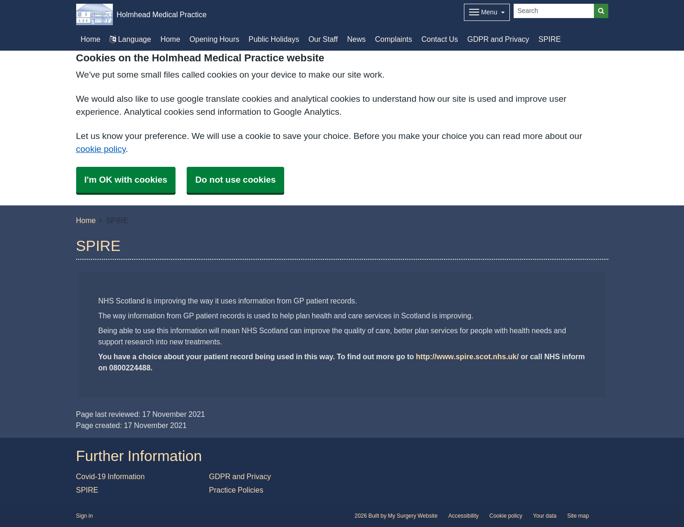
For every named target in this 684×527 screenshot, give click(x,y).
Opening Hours (214, 39)
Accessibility (463, 516)
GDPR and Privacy (498, 39)
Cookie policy (505, 516)
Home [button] (91, 39)
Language (130, 39)
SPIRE (550, 39)
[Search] (554, 11)
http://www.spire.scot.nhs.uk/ (467, 356)
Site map (578, 516)
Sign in (84, 516)
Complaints (393, 39)
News (356, 39)
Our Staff (323, 39)
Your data (545, 516)
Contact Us (440, 39)
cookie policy (101, 149)
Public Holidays (273, 39)
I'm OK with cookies (126, 179)
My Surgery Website (412, 516)
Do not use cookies (235, 179)
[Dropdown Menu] (487, 12)
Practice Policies (236, 490)
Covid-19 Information (110, 476)
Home (170, 39)
